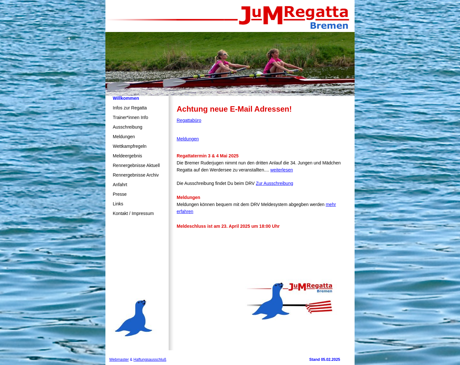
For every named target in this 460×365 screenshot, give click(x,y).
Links (118, 203)
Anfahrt (120, 184)
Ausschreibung (127, 127)
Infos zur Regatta (130, 107)
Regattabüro (189, 120)
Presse (120, 194)
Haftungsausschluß (150, 359)
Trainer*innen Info (130, 117)
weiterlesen (281, 169)
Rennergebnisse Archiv (136, 175)
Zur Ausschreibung (274, 183)
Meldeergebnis (127, 155)
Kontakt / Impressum (133, 213)
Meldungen (124, 136)
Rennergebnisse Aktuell (136, 165)
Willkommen (126, 98)
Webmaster (119, 359)
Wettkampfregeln (130, 146)
